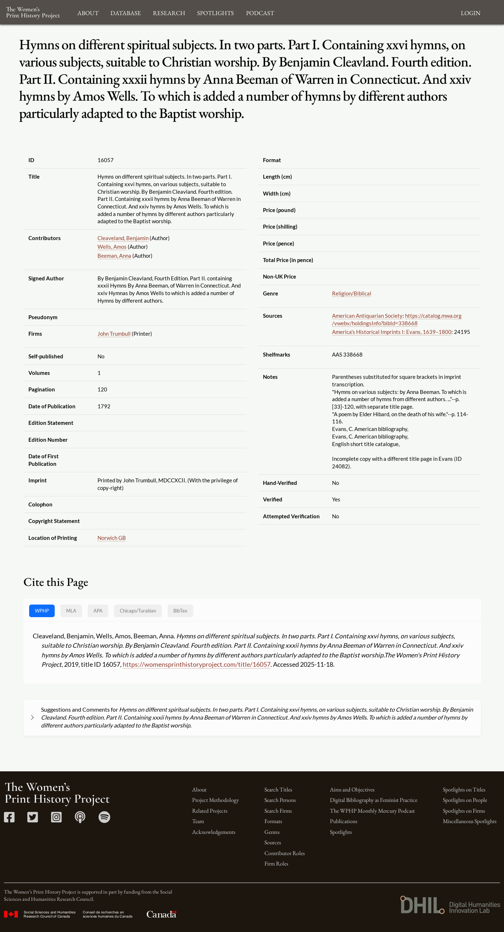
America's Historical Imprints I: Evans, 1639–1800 (391, 332)
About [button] (88, 12)
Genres (272, 832)
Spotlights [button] (215, 12)
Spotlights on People (465, 800)
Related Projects (209, 810)
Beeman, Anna (114, 255)
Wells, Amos (112, 246)
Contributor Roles (284, 853)
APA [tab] (98, 611)
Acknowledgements (213, 832)
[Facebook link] (9, 819)
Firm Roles (276, 863)
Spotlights (341, 832)
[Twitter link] (32, 819)
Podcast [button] (260, 12)
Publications (343, 821)
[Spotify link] (104, 819)
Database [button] (125, 12)
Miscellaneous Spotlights (469, 821)
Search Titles (278, 789)
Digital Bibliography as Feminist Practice (373, 800)
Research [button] (169, 12)
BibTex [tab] (180, 611)
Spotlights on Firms (464, 810)
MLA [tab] (71, 611)
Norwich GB (111, 537)
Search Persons (280, 800)
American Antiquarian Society (367, 315)
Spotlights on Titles (464, 789)
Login (470, 12)
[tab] (138, 611)
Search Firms (278, 810)
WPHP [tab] (42, 611)
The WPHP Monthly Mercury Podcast (372, 810)
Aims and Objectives (352, 789)
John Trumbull (114, 333)
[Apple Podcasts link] (80, 819)
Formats (273, 821)
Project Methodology (215, 800)
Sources (272, 842)
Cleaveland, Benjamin (123, 238)
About (199, 789)
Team (198, 821)
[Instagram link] (56, 819)
